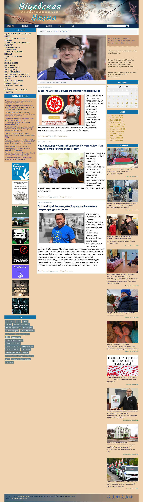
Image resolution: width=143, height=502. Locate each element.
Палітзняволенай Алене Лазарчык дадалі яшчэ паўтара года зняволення (19, 158)
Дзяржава (54, 197)
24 (109, 106)
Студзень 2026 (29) (117, 122)
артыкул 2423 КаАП (12, 349)
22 (131, 103)
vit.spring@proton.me (19, 498)
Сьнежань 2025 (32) (117, 124)
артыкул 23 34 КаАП (13, 346)
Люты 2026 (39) (115, 120)
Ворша (25, 321)
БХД (18, 321)
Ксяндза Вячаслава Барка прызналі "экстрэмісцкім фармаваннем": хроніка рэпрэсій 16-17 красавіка (18, 148)
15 (131, 100)
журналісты (26, 349)
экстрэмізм (9, 362)
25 (114, 106)
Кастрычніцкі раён (12, 331)
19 (118, 103)
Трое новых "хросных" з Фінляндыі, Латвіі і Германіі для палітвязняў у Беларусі (20, 154)
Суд (51, 136)
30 (136, 106)
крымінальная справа (13, 353)
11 (113, 100)
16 (136, 100)
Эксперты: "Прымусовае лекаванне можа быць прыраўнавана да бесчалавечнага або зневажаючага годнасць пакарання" (19, 107)
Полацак (20, 334)
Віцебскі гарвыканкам (13, 327)
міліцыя (25, 353)
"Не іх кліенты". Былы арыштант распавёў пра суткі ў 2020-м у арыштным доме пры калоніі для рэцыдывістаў (19, 128)
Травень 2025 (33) (116, 140)
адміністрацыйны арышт (14, 340)
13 (122, 100)
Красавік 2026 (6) (116, 116)
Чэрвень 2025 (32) (116, 138)
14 (127, 100)
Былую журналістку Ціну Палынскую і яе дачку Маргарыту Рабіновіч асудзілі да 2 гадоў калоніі (122, 347)
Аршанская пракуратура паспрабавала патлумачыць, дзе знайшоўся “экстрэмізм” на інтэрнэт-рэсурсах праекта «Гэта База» (121, 447)
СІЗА (7, 337)
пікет (7, 359)
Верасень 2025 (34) (117, 131)
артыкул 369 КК (27, 346)
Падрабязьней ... (61, 136)
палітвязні (9, 356)
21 (127, 103)
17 (109, 103)
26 (118, 106)
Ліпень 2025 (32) (116, 136)
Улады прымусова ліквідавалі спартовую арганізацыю (69, 91)
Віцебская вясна (23, 496)
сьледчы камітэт (17, 359)
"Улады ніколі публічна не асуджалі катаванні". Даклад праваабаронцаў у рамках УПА (20, 135)
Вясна (44, 17)
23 (136, 103)
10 (109, 100)
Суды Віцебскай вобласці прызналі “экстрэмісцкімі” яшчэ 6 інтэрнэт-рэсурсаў (122, 379)
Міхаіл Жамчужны (27, 331)
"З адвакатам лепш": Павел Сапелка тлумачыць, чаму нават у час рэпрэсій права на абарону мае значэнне (20, 114)
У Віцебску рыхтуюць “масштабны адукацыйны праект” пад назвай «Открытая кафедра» (122, 484)
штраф (27, 359)
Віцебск (8, 324)
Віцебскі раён (27, 327)
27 (122, 106)
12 (118, 100)
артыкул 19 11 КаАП (12, 343)
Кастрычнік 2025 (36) (118, 129)
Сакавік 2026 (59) (116, 118)
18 (114, 103)
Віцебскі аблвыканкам (21, 324)
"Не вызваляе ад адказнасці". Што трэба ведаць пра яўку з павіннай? (18, 102)
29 (131, 106)
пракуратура (19, 356)
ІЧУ (7, 321)
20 (122, 103)
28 (127, 106)
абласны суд (16, 337)
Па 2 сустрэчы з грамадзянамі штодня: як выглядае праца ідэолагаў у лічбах (119, 171)
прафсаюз (29, 356)
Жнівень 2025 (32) (117, 133)
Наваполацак (10, 334)
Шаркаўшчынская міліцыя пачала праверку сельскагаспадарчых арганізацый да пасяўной (122, 205)
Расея (27, 334)
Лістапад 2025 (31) (117, 127)
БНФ (12, 321)
